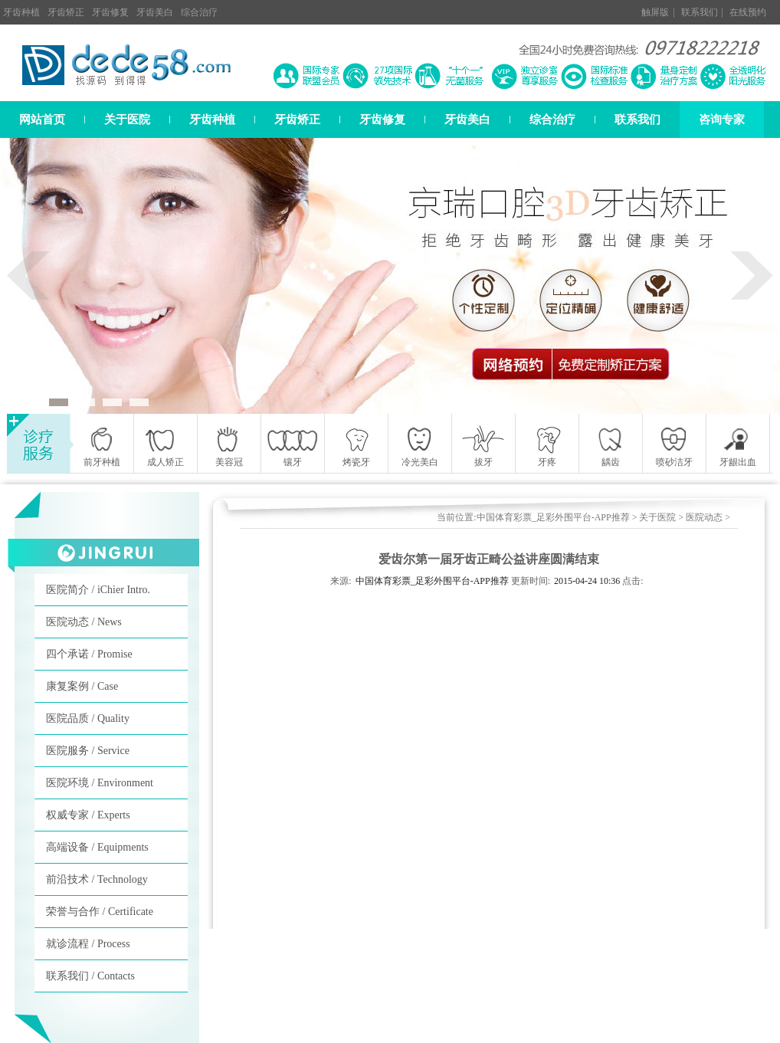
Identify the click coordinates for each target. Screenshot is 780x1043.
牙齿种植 (21, 12)
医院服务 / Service (87, 750)
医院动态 (704, 517)
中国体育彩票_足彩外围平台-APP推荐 (553, 517)
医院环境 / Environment (99, 783)
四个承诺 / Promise (89, 654)
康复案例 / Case (82, 686)
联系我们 (699, 12)
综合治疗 (199, 12)
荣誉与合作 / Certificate (99, 911)
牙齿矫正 (66, 12)
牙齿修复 (110, 12)
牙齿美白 (154, 12)
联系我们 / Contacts (90, 976)
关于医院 (127, 119)
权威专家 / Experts (88, 815)
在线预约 (747, 12)
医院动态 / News (84, 622)
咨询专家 (722, 119)
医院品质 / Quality (87, 718)
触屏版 (655, 12)
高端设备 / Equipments (97, 847)
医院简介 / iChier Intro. (98, 589)
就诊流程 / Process (88, 944)
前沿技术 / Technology (97, 879)
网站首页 (42, 119)
